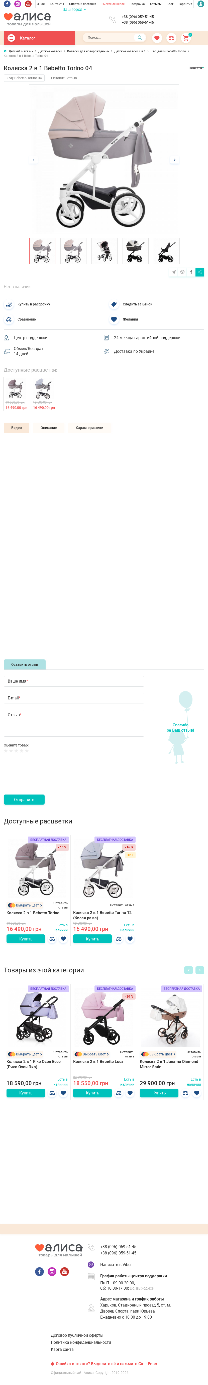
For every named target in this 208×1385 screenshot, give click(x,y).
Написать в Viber (116, 1264)
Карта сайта (62, 1349)
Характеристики (89, 427)
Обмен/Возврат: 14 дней (29, 351)
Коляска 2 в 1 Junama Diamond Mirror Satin (169, 1064)
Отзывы (155, 4)
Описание (49, 427)
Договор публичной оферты (77, 1335)
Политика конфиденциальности (81, 1342)
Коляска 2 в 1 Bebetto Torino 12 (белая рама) (102, 915)
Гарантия (185, 4)
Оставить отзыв (64, 78)
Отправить (24, 799)
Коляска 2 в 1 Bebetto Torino (33, 913)
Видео (16, 427)
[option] (104, 160)
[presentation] (42, 779)
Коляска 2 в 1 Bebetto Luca (98, 1061)
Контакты (57, 4)
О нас (41, 4)
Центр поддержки (30, 337)
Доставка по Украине (134, 351)
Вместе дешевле (113, 4)
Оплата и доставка (82, 4)
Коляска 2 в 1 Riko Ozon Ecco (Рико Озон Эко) (34, 1064)
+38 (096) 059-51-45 (138, 16)
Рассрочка (137, 4)
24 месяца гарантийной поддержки (147, 337)
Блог (170, 4)
